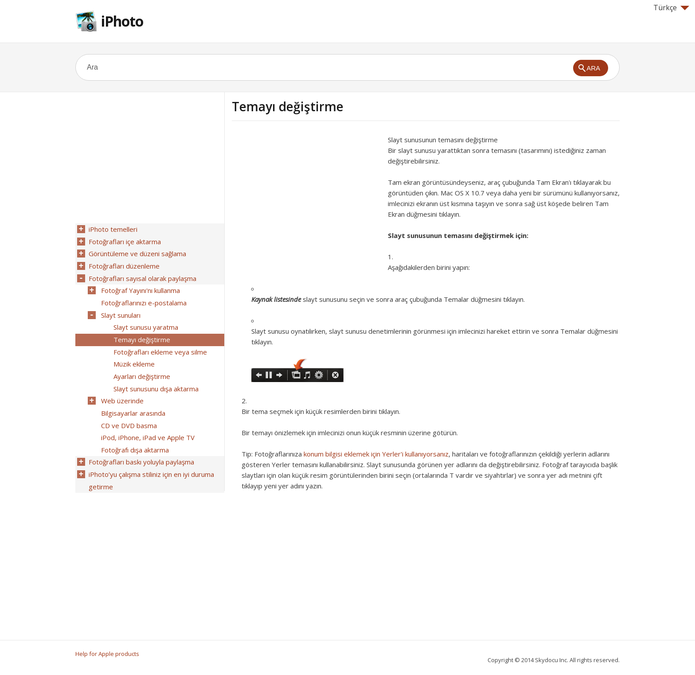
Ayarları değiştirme (141, 367)
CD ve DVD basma (128, 413)
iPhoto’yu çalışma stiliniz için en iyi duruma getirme (150, 465)
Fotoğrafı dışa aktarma (134, 436)
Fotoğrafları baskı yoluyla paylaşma (140, 448)
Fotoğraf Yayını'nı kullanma (139, 286)
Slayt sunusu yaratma (145, 321)
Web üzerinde (121, 390)
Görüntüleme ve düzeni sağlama (136, 252)
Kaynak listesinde (276, 299)
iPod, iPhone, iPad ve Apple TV (147, 425)
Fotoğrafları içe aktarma (124, 240)
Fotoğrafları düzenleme (123, 263)
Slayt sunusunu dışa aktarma (155, 379)
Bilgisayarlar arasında (132, 402)
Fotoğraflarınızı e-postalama (143, 298)
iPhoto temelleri (112, 229)
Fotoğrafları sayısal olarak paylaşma (141, 275)
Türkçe (671, 7)
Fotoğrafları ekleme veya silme (159, 344)
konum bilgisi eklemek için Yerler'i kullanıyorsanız (376, 453)
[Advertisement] (306, 196)
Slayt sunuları (120, 309)
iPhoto (122, 21)
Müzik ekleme (133, 355)
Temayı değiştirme (141, 332)
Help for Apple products (107, 654)
